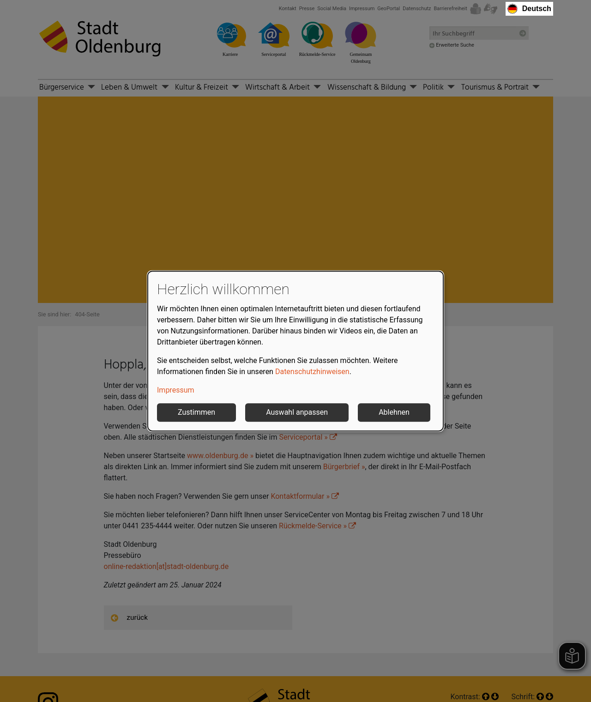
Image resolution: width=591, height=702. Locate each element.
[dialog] (295, 351)
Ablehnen (394, 412)
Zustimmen (196, 412)
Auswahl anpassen (297, 412)
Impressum (175, 390)
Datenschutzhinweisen (312, 371)
